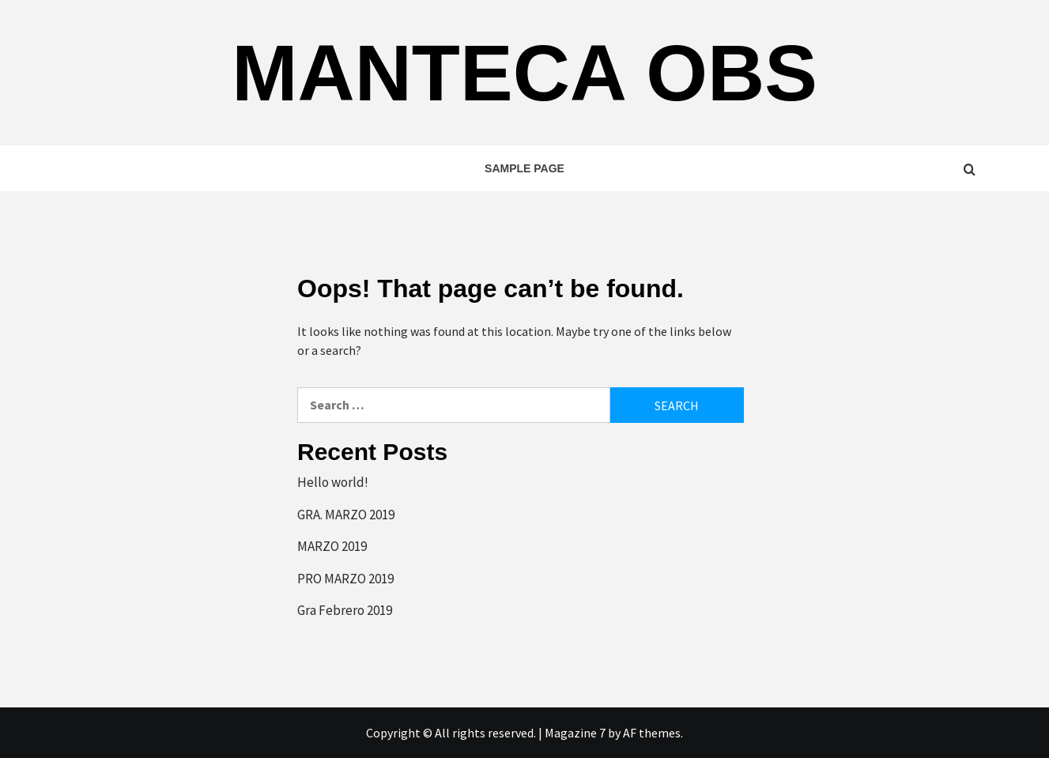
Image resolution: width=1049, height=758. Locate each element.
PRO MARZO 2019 (345, 578)
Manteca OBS (524, 72)
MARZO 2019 (332, 546)
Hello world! (332, 482)
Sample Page (524, 168)
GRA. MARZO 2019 (345, 514)
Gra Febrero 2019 (344, 610)
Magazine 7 (575, 733)
